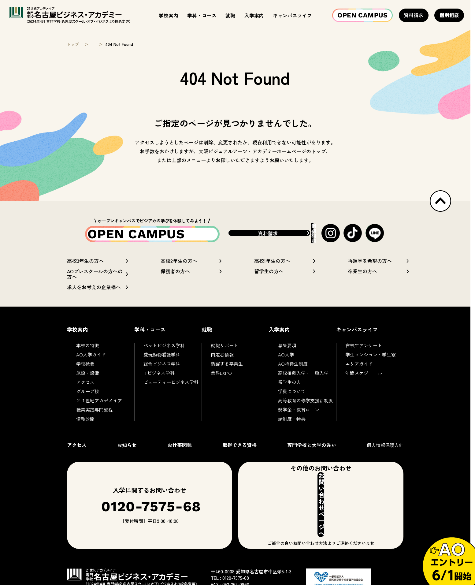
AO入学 (286, 360)
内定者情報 (222, 360)
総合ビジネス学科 (161, 369)
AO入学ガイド (91, 360)
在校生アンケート (363, 351)
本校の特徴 (87, 351)
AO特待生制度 (293, 369)
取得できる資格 (239, 450)
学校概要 (85, 369)
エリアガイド (359, 369)
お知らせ (127, 450)
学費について (292, 396)
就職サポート (224, 351)
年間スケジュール (363, 378)
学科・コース (202, 15)
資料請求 (413, 15)
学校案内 (168, 15)
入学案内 (254, 15)
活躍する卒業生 (227, 369)
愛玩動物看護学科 (161, 360)
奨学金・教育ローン (298, 415)
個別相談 (449, 15)
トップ (73, 44)
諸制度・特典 (292, 424)
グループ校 (87, 396)
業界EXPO (221, 378)
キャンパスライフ (292, 15)
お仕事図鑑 (179, 450)
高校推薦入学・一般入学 (303, 378)
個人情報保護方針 (385, 450)
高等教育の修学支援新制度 (305, 406)
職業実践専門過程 (94, 415)
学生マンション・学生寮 (370, 360)
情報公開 (85, 424)
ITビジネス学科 (159, 378)
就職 (230, 15)
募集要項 (287, 351)
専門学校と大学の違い (311, 450)
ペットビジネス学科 (164, 351)
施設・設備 (87, 378)
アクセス (85, 387)
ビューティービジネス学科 (171, 387)
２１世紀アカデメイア (99, 406)
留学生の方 (289, 387)
